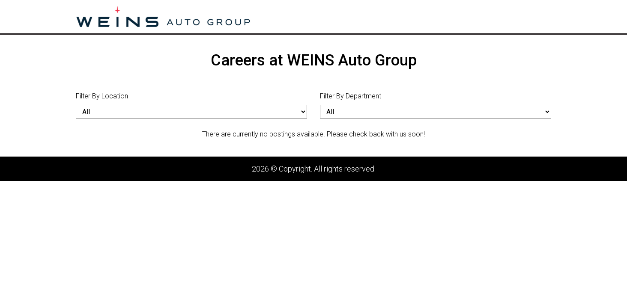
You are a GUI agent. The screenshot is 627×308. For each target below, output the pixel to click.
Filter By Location (102, 96)
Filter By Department (350, 96)
